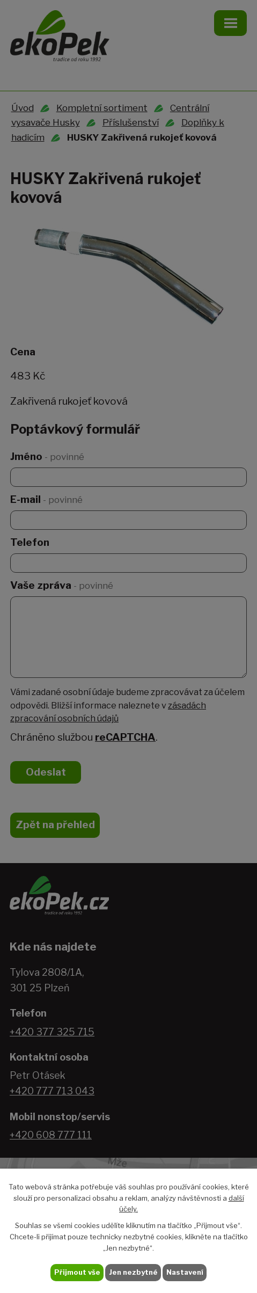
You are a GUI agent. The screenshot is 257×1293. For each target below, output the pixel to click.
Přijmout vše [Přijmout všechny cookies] (77, 1272)
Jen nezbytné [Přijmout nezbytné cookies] (133, 1272)
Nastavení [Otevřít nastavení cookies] (184, 1272)
